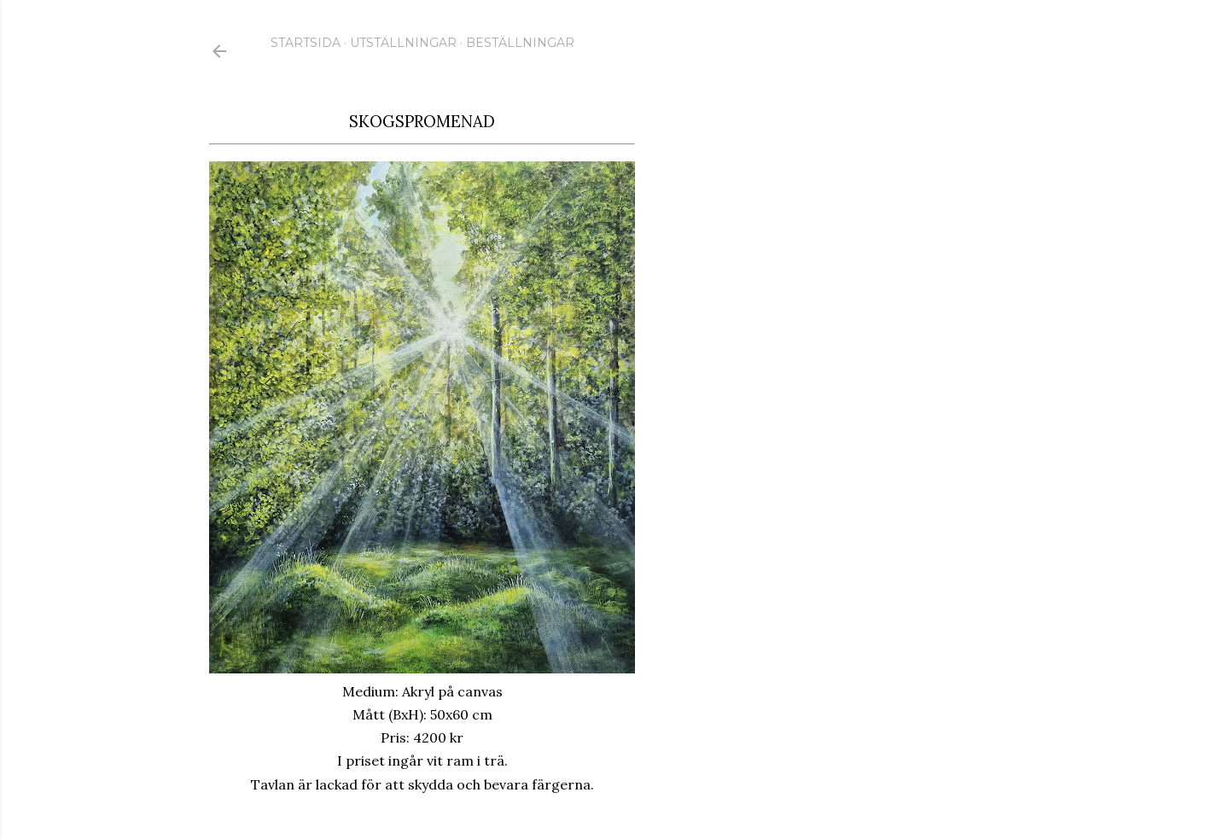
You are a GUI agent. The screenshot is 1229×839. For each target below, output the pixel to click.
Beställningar (520, 42)
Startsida (306, 42)
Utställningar (403, 42)
